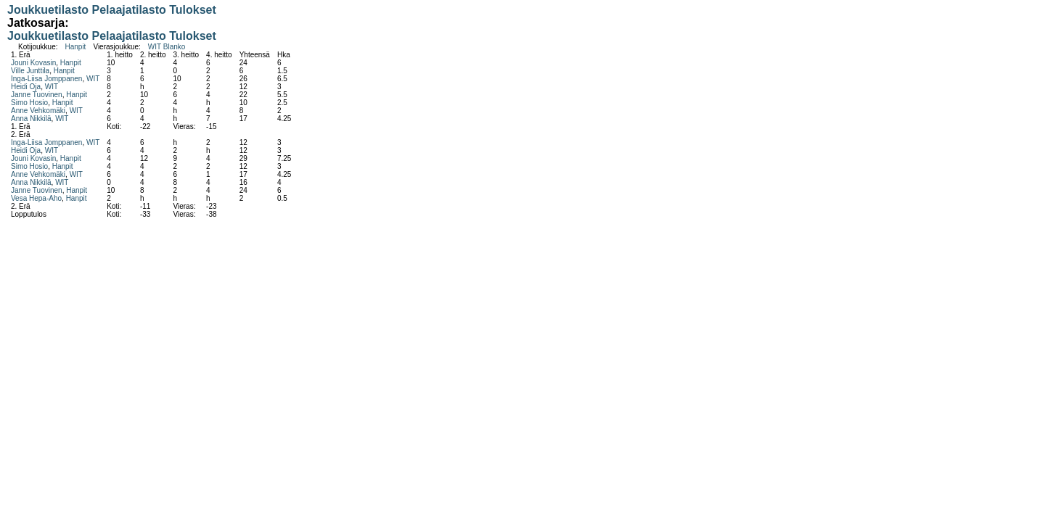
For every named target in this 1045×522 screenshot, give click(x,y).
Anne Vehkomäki (38, 111)
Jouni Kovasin (33, 63)
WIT (92, 79)
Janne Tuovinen (36, 95)
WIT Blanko (167, 47)
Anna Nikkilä (31, 119)
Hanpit (75, 47)
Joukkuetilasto (48, 10)
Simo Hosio (29, 103)
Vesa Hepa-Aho (36, 198)
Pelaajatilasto (128, 10)
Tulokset (192, 10)
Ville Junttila (30, 71)
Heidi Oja (26, 87)
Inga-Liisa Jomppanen (46, 79)
